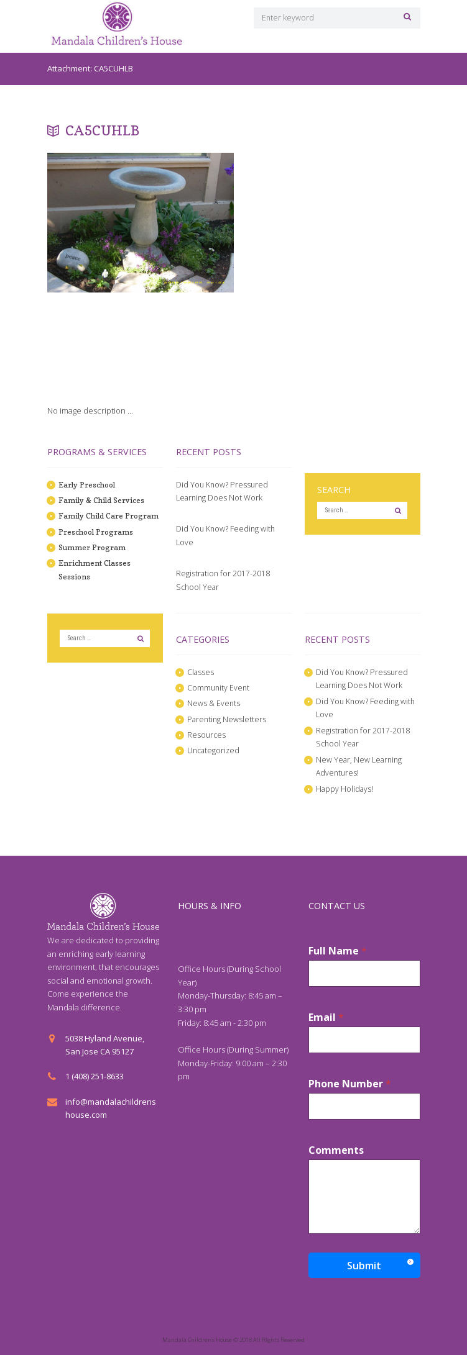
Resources (207, 734)
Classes (201, 672)
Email (326, 1017)
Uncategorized (214, 750)
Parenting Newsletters (227, 719)
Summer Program (92, 547)
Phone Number (349, 1084)
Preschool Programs (97, 532)
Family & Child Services (102, 500)
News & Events (214, 703)
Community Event (219, 687)
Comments (336, 1150)
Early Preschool (88, 484)
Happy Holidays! (345, 788)
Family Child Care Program (109, 515)
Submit (364, 1265)
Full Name (337, 951)
